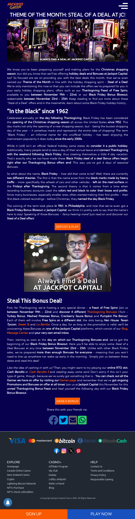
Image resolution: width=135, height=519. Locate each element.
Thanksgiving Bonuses (102, 312)
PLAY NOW (101, 514)
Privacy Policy (98, 475)
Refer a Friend (56, 483)
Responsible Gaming (101, 479)
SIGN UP (34, 514)
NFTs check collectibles (20, 492)
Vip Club (53, 470)
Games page (67, 380)
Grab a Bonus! (67, 401)
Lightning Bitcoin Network (21, 483)
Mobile (52, 475)
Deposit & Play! (67, 226)
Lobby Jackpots (57, 479)
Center (23, 332)
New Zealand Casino (18, 474)
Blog (124, 328)
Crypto (10, 479)
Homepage (13, 466)
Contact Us (96, 466)
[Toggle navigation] (123, 6)
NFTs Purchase (15, 488)
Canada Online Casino (19, 470)
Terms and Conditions (102, 470)
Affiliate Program (58, 466)
